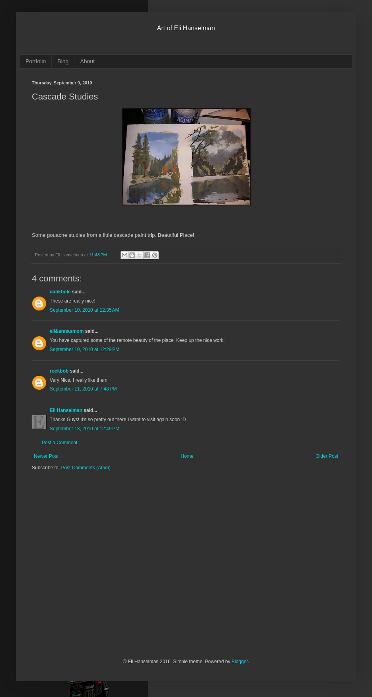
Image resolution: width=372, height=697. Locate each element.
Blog (62, 61)
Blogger (240, 661)
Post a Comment (59, 442)
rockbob (59, 371)
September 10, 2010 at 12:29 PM (84, 349)
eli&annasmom (67, 331)
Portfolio (35, 61)
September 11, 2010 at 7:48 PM (83, 389)
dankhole (60, 292)
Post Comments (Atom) (86, 468)
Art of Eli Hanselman (186, 28)
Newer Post (46, 456)
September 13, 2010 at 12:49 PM (84, 428)
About (87, 61)
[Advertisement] (74, 569)
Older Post (327, 456)
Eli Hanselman (66, 410)
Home (187, 456)
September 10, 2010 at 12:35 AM (84, 310)
